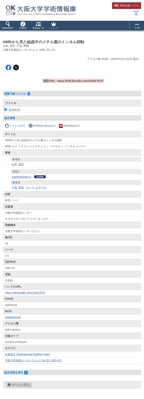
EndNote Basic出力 (42, 125)
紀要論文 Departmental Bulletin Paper (27, 354)
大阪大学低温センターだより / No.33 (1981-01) (33, 360)
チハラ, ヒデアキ (36, 187)
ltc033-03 (10, 109)
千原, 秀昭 (18, 187)
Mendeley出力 (69, 125)
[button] (7, 25)
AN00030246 (13, 317)
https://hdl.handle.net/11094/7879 (25, 292)
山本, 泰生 (18, 164)
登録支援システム (127, 5)
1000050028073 (21, 176)
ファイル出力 (15, 125)
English (136, 12)
